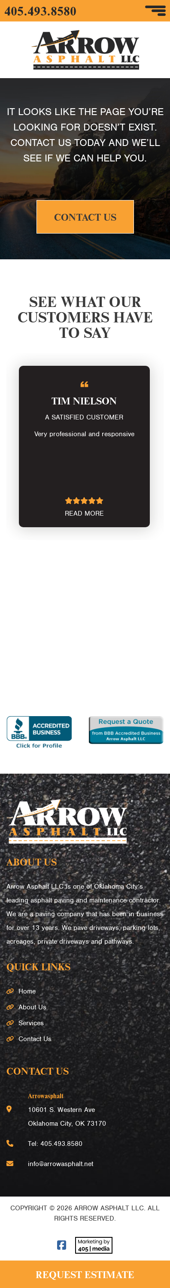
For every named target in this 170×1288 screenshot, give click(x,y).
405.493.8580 (40, 11)
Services (31, 1023)
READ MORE (84, 513)
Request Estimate (85, 1274)
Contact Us (85, 216)
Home (27, 991)
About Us (32, 1007)
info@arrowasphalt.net (60, 1164)
